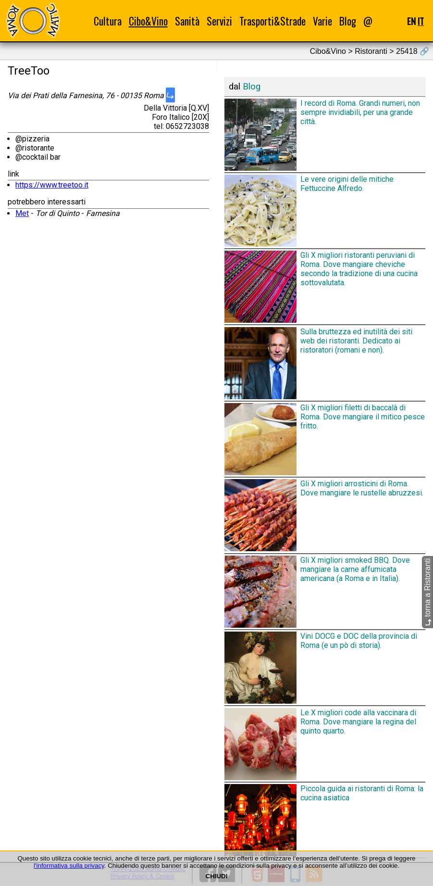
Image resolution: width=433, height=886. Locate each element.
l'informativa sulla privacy (69, 865)
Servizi (219, 20)
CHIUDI (217, 876)
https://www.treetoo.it (51, 185)
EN (411, 20)
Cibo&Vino (148, 20)
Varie (322, 20)
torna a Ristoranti (427, 592)
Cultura (108, 20)
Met (22, 213)
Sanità (187, 20)
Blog (347, 20)
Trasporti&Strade (272, 20)
